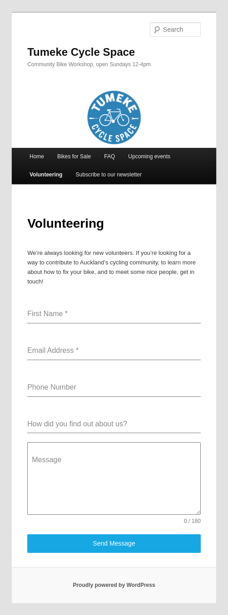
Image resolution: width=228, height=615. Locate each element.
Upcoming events (149, 156)
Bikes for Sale (74, 156)
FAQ (109, 156)
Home (37, 156)
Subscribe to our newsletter (109, 174)
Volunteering (46, 174)
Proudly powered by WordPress (114, 585)
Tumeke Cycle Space (81, 52)
